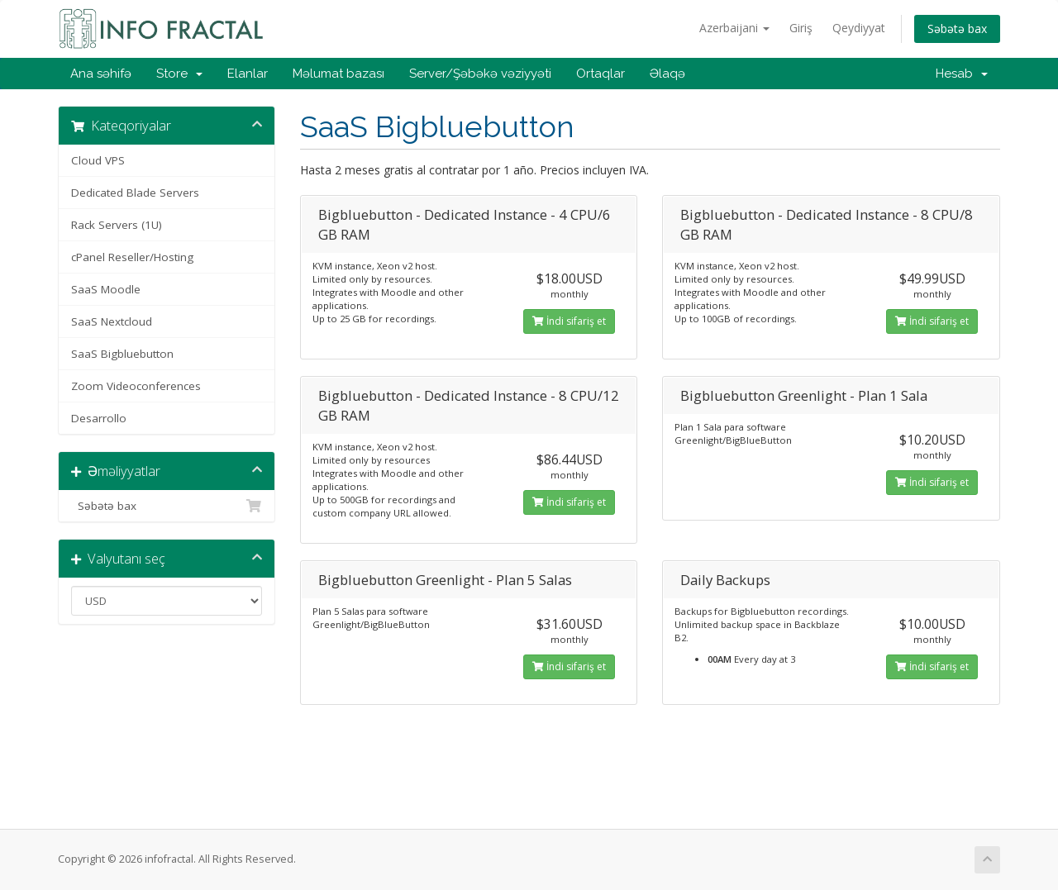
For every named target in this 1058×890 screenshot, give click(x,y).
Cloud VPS (98, 160)
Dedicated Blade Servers (135, 192)
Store (179, 73)
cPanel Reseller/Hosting (132, 257)
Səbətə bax (957, 28)
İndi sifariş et (569, 321)
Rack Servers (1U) (116, 224)
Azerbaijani (734, 28)
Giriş (801, 28)
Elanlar (247, 73)
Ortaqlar (600, 73)
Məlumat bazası (338, 73)
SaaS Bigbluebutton (122, 353)
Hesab (962, 73)
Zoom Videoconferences (136, 385)
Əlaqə (667, 73)
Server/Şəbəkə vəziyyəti (480, 73)
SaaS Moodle (106, 289)
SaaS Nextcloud (111, 321)
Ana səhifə (100, 73)
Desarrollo (98, 418)
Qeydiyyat (858, 28)
